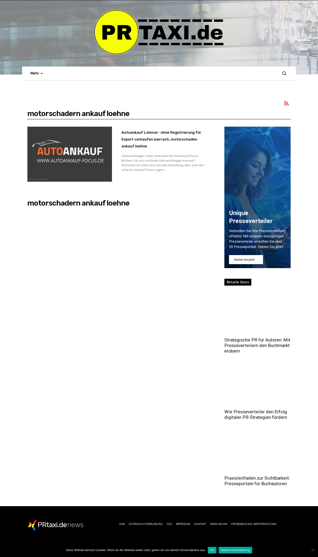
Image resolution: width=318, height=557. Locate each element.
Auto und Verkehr (37, 179)
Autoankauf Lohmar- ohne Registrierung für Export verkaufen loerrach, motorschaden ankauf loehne (162, 142)
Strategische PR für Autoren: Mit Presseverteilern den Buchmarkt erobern (257, 345)
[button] (284, 73)
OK (212, 550)
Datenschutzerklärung (235, 550)
